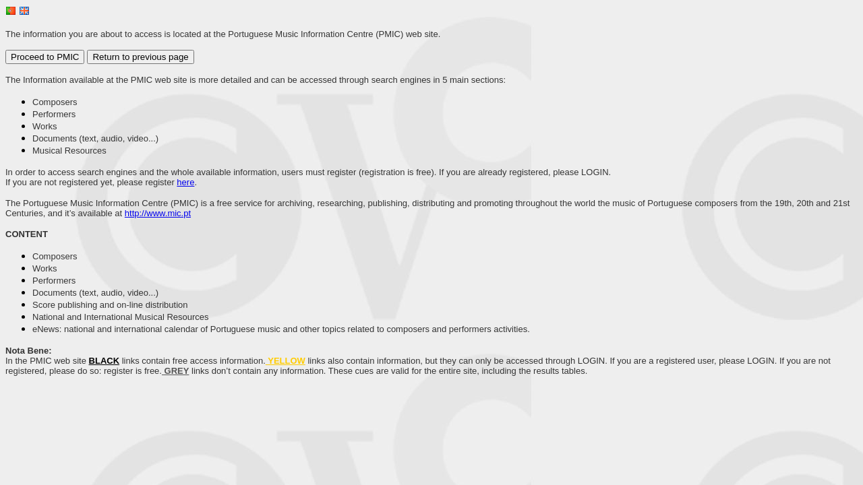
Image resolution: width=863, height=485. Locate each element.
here (185, 182)
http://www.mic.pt (158, 213)
